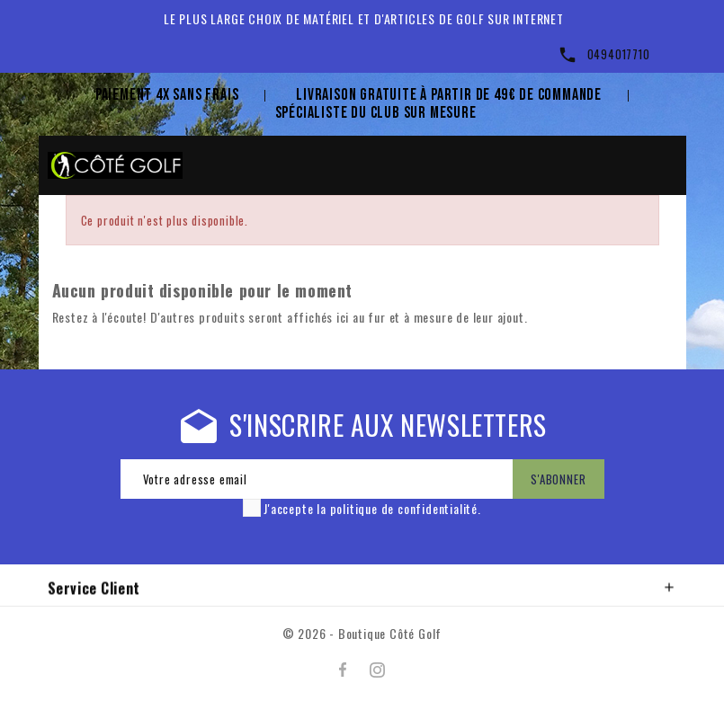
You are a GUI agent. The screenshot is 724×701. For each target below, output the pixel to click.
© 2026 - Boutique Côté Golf (362, 633)
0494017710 (618, 54)
